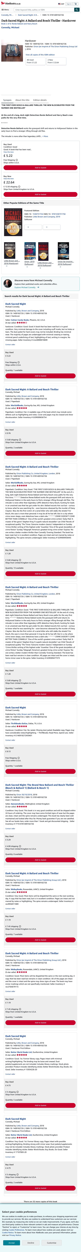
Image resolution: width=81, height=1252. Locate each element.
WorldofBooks (17, 405)
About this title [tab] (22, 100)
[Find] (77, 10)
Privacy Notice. (15, 1235)
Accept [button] (12, 1243)
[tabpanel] (39, 121)
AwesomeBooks (17, 804)
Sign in (69, 4)
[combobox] (44, 10)
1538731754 (38, 214)
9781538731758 (58, 214)
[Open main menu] (6, 10)
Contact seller (10, 345)
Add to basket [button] (40, 167)
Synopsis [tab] (7, 100)
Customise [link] (51, 1243)
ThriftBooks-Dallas (19, 723)
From (35, 61)
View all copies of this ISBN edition (40, 55)
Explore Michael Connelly (27, 287)
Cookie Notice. (8, 1232)
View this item (9, 152)
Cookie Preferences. (17, 1230)
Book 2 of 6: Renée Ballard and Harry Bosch (19, 24)
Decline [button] (31, 1243)
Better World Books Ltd (21, 1052)
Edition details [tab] (40, 100)
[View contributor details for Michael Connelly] (10, 27)
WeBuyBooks (16, 889)
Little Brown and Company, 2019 (46, 216)
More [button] (46, 136)
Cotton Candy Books (20, 320)
